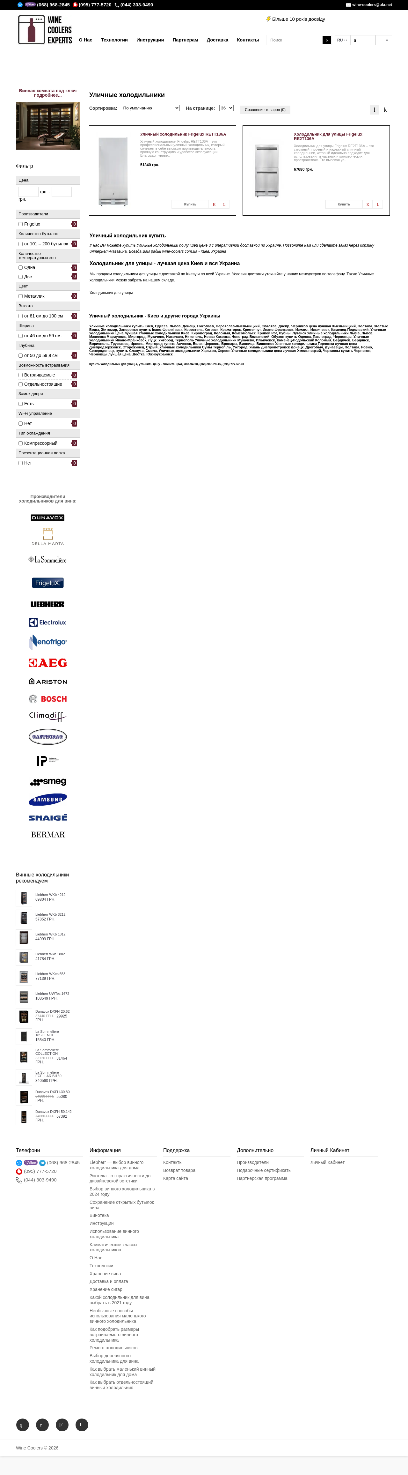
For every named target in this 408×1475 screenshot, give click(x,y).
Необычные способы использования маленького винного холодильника (118, 1316)
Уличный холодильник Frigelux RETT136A (183, 134)
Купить (190, 204)
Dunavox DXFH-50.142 (53, 1112)
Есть (29, 403)
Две (28, 276)
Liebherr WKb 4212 (50, 895)
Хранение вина (105, 1273)
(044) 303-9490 (133, 4)
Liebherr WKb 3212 (50, 914)
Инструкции (102, 1223)
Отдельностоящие (43, 384)
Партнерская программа (262, 1178)
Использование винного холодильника (114, 1234)
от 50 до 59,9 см (41, 355)
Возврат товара (179, 1170)
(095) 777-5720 (92, 4)
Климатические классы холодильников (113, 1247)
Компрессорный (40, 443)
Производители (253, 1162)
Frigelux (32, 224)
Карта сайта (175, 1178)
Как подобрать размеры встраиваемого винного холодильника (114, 1335)
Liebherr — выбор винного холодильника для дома (116, 1165)
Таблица (385, 110)
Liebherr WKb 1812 (50, 934)
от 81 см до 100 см (43, 315)
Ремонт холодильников (114, 1347)
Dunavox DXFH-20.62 (52, 1011)
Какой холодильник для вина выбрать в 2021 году (119, 1300)
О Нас (96, 1257)
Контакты (172, 1162)
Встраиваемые (39, 374)
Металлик (34, 296)
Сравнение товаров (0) (265, 110)
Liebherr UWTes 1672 (52, 993)
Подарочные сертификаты (264, 1170)
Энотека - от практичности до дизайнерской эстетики (120, 1178)
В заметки (214, 204)
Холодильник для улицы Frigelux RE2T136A (328, 136)
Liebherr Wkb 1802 (50, 954)
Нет (28, 423)
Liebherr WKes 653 (50, 974)
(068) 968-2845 (53, 4)
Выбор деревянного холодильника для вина (114, 1358)
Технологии (101, 1265)
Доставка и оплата (109, 1281)
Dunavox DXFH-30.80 (52, 1092)
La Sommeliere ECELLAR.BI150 (48, 1074)
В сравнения (224, 204)
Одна (29, 267)
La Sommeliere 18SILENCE (47, 1033)
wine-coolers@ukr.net (372, 5)
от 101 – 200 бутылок (46, 243)
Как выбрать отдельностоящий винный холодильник (121, 1385)
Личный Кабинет (327, 1162)
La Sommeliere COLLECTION (47, 1051)
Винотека (99, 1215)
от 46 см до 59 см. (43, 335)
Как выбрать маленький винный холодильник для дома (123, 1372)
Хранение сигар (106, 1289)
